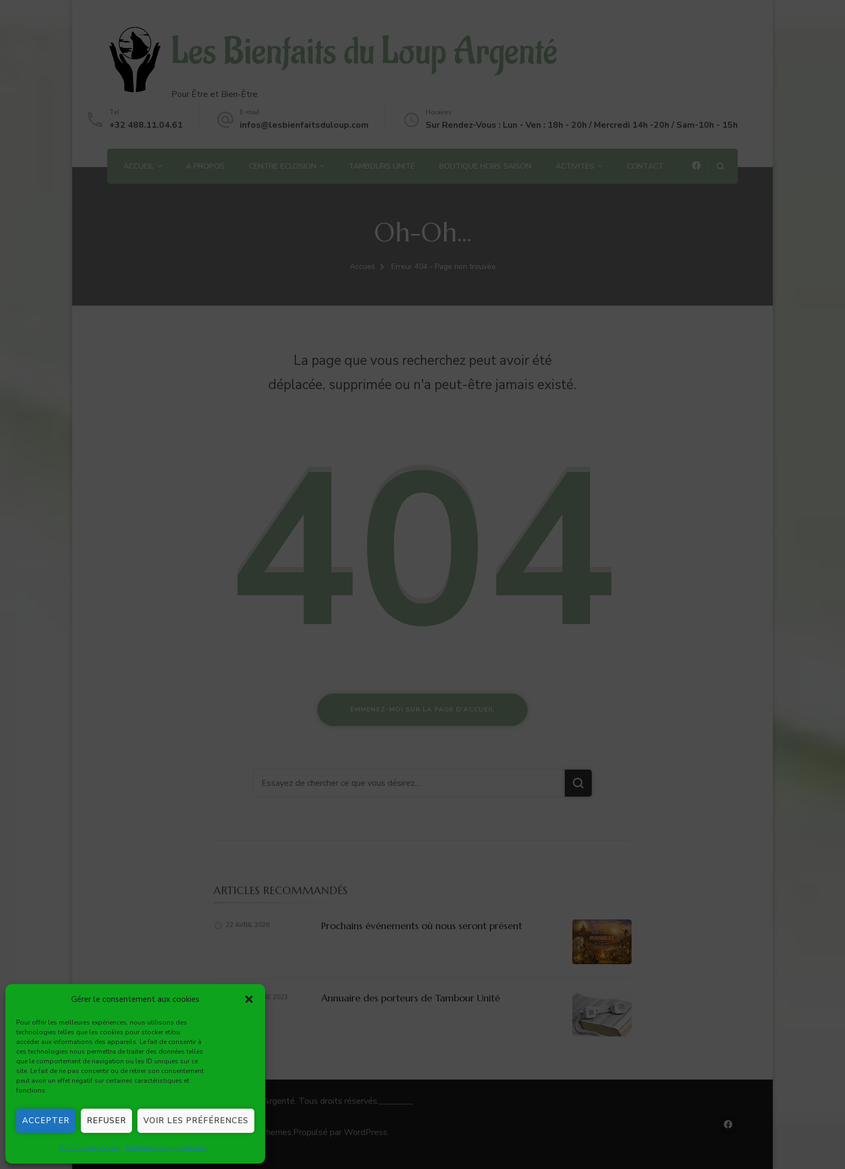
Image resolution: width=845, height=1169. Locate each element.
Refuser (106, 1120)
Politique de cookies (89, 1148)
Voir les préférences (195, 1120)
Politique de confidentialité (166, 1148)
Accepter (46, 1120)
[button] (249, 999)
